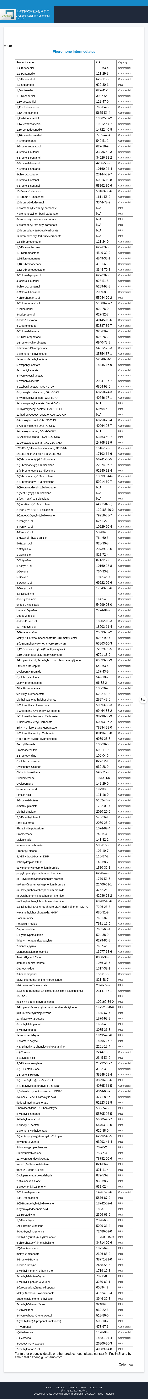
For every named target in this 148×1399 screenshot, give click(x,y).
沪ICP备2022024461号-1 (74, 1390)
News (84, 1387)
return (8, 46)
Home (49, 1387)
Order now (126, 1364)
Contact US (96, 1387)
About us (60, 1387)
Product (73, 1387)
